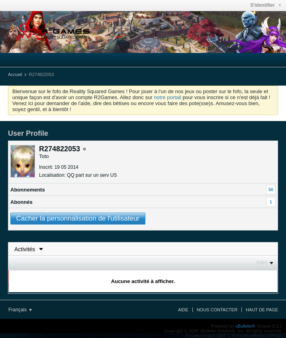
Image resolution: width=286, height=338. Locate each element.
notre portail (167, 97)
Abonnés (21, 202)
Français (20, 310)
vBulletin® (245, 326)
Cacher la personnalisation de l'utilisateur (77, 218)
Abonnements (27, 190)
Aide (183, 309)
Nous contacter (217, 309)
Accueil (15, 74)
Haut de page (262, 309)
